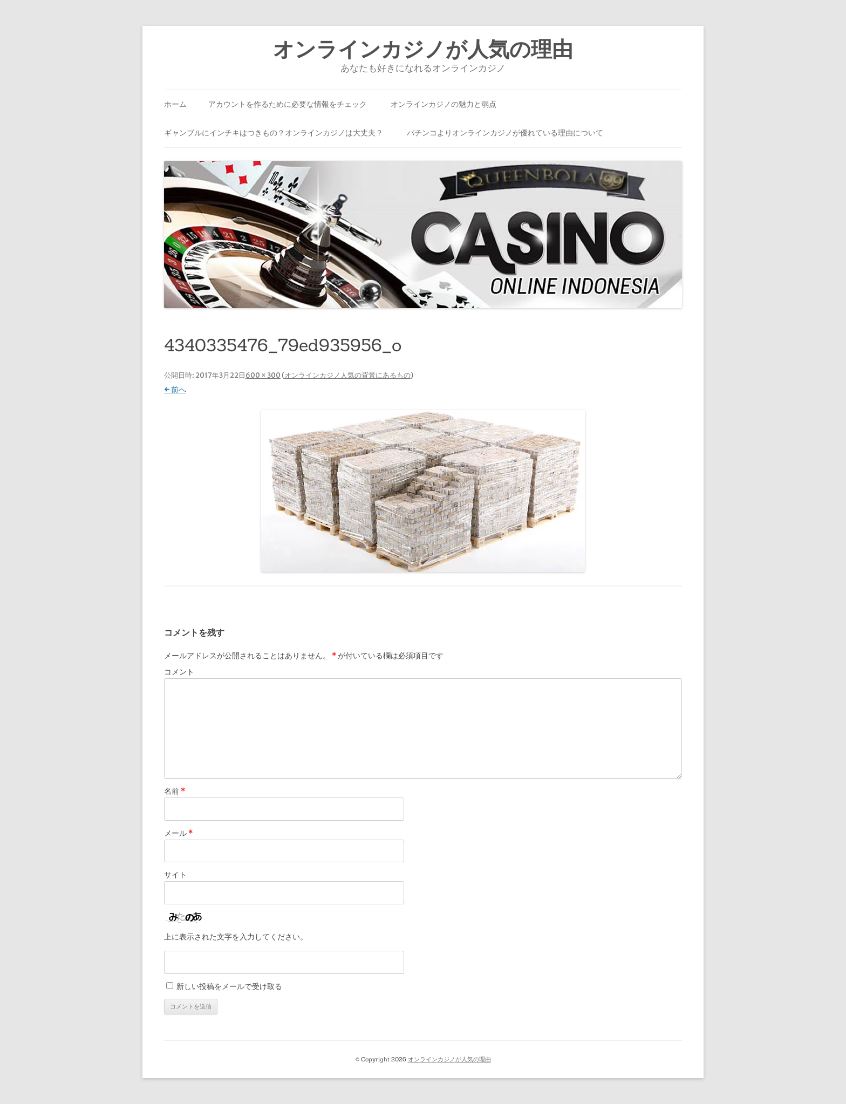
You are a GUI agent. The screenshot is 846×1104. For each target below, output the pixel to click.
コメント (179, 672)
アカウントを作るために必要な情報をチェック (287, 104)
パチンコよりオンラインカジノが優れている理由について (505, 133)
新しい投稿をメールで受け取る (229, 986)
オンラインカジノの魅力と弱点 (443, 104)
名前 (174, 791)
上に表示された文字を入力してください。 (236, 937)
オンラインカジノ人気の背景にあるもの (347, 375)
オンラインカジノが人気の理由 (423, 49)
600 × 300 (263, 375)
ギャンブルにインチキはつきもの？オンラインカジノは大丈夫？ (273, 133)
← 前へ (175, 389)
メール (178, 833)
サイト (175, 875)
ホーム (175, 104)
